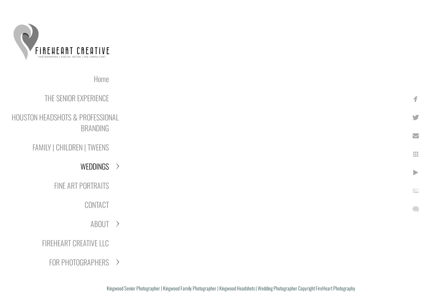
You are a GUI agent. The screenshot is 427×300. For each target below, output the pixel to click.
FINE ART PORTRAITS (81, 185)
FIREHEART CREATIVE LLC (75, 243)
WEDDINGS (94, 166)
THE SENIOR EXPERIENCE (77, 97)
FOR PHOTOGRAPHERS (79, 262)
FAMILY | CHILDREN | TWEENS (71, 147)
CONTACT (97, 204)
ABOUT (99, 223)
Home (101, 78)
